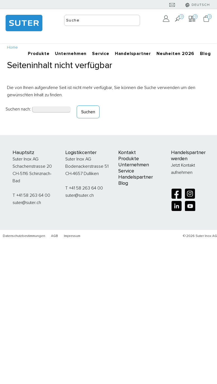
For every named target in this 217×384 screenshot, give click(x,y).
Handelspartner (133, 53)
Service (100, 53)
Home (12, 47)
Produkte (38, 53)
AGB (54, 236)
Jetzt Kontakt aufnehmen (183, 168)
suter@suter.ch (27, 202)
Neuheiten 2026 (175, 53)
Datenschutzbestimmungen (24, 236)
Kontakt (127, 152)
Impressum (72, 236)
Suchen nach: (18, 109)
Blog (205, 53)
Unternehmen (70, 53)
